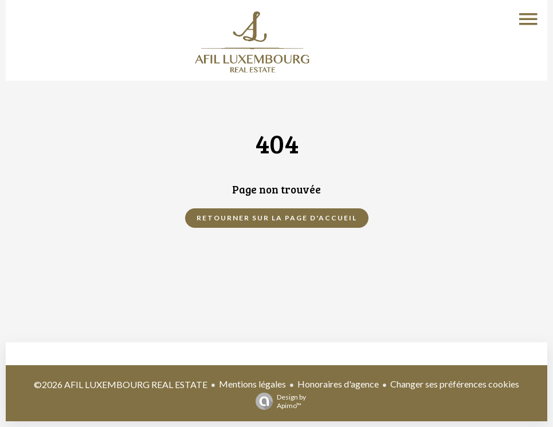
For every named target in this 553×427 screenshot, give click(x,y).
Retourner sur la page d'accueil (277, 218)
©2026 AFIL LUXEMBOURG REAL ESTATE (120, 384)
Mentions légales (252, 383)
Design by (278, 401)
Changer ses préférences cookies (454, 383)
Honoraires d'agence (338, 383)
